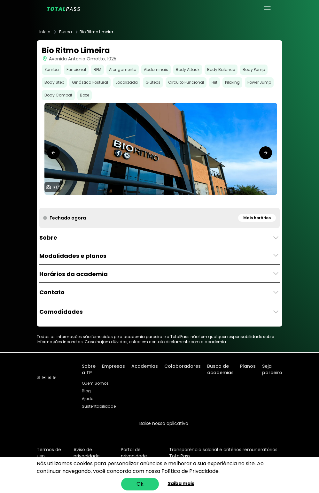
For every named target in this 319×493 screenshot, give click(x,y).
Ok (140, 484)
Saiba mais (181, 483)
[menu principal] (267, 8)
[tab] (118, 201)
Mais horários (257, 217)
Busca (65, 32)
